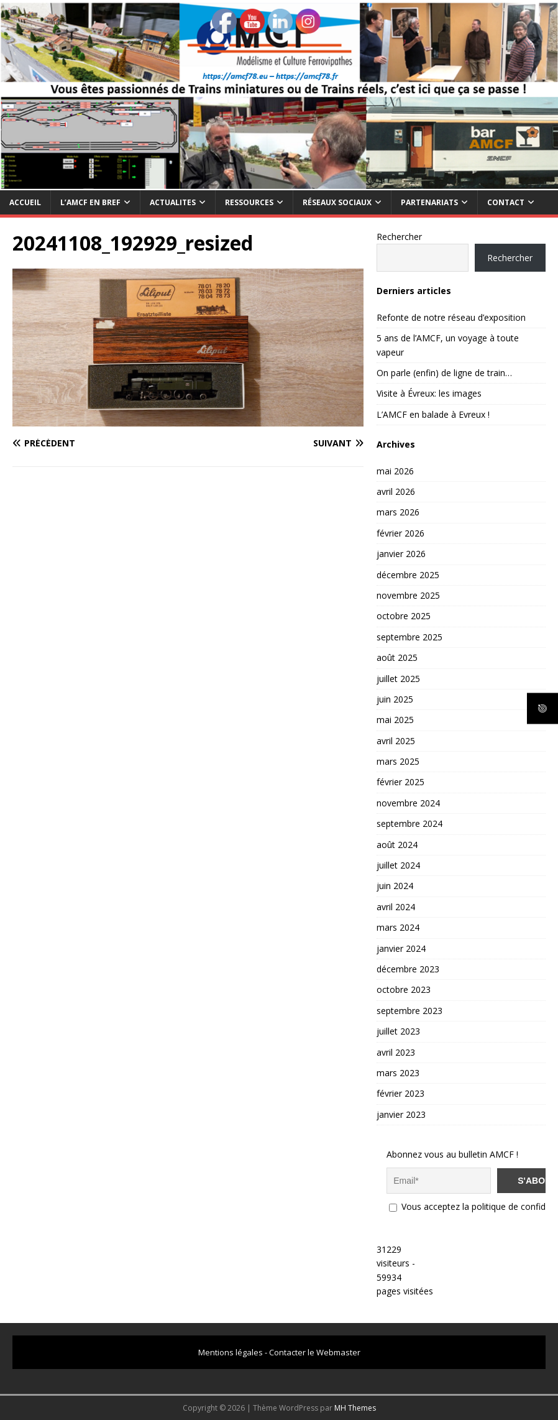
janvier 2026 (401, 554)
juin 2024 (395, 886)
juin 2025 (395, 699)
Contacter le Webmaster (314, 1352)
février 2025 (400, 782)
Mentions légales (230, 1352)
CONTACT (505, 202)
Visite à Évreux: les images (429, 393)
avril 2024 (396, 907)
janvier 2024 (401, 948)
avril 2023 (396, 1052)
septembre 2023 (409, 1011)
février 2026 (400, 533)
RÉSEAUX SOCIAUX (337, 202)
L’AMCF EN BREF (90, 202)
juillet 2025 (398, 679)
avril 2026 (396, 491)
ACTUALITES (173, 202)
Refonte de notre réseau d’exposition (451, 317)
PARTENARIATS (429, 202)
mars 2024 (398, 927)
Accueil (25, 202)
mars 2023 (398, 1073)
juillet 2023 (398, 1031)
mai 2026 (395, 471)
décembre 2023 (408, 969)
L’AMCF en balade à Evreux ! (433, 414)
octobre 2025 (404, 616)
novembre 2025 (408, 595)
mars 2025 (398, 761)
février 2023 (400, 1093)
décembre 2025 (408, 575)
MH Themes (355, 1408)
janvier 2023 (401, 1114)
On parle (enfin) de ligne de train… (444, 373)
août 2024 (397, 845)
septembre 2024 (409, 823)
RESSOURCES (249, 202)
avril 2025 (396, 741)
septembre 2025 (409, 637)
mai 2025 (395, 720)
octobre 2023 (404, 989)
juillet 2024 (398, 865)
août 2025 (397, 657)
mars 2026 (398, 512)
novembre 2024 (408, 803)
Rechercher (399, 236)
